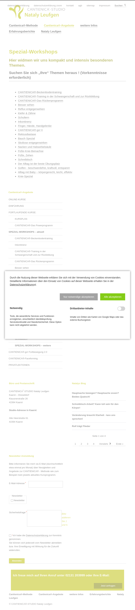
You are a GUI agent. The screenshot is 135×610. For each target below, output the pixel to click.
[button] (79, 296)
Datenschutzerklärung (22, 284)
